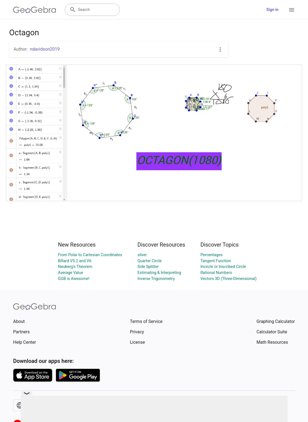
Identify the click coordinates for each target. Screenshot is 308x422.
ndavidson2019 (45, 49)
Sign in (272, 9)
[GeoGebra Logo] (34, 10)
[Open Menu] (291, 10)
